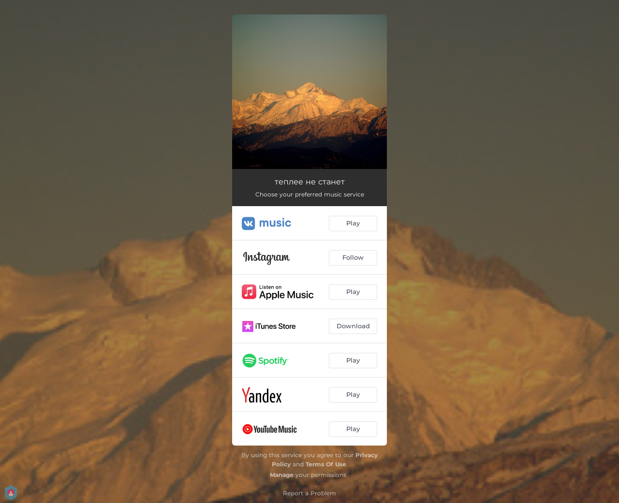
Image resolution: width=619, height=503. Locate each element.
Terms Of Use (326, 464)
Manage (282, 474)
